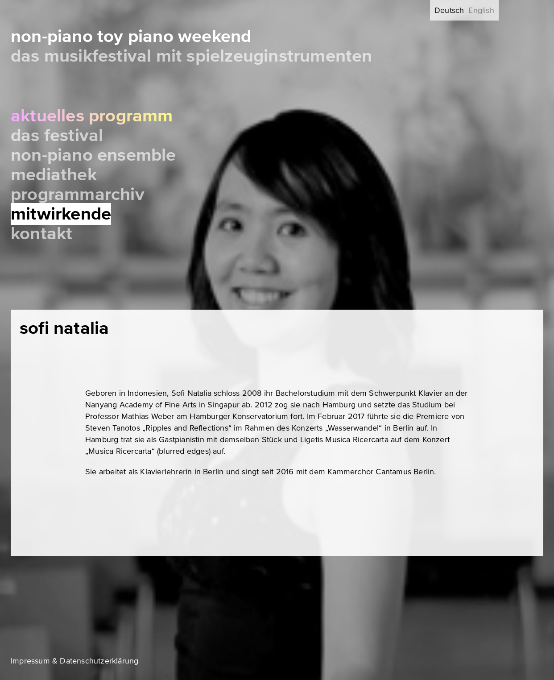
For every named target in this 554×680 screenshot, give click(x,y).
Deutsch (449, 10)
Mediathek (54, 175)
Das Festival (57, 135)
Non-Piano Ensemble (93, 155)
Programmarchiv (78, 194)
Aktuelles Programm (92, 116)
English (481, 10)
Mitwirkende (61, 214)
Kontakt (41, 234)
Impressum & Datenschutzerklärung (74, 661)
